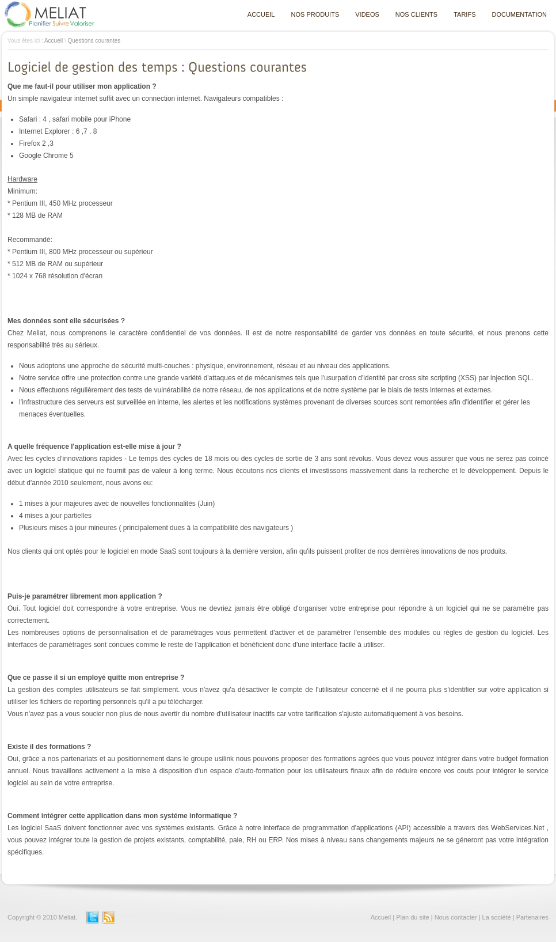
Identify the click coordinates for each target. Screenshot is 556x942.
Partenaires (532, 917)
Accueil (53, 40)
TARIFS (464, 14)
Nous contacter (456, 917)
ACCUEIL (261, 14)
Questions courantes (94, 40)
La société (496, 917)
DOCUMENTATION (519, 14)
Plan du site (412, 917)
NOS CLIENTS (416, 14)
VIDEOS (367, 14)
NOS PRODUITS (315, 14)
